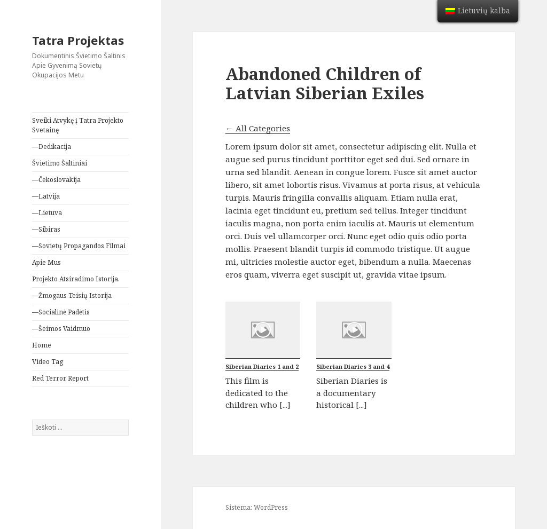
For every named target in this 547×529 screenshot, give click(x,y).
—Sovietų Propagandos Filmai (79, 245)
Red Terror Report (60, 378)
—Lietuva (47, 212)
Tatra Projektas (78, 40)
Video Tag (47, 361)
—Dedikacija (51, 146)
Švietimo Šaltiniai (59, 163)
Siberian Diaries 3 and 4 (352, 366)
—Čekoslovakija (56, 179)
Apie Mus (46, 262)
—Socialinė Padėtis (61, 312)
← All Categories (257, 128)
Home (41, 345)
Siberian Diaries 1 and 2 (262, 366)
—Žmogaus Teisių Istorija (72, 295)
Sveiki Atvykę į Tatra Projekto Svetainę (77, 125)
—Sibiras (46, 229)
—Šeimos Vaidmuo (61, 328)
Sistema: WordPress (256, 507)
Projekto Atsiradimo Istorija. (76, 278)
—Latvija (46, 196)
